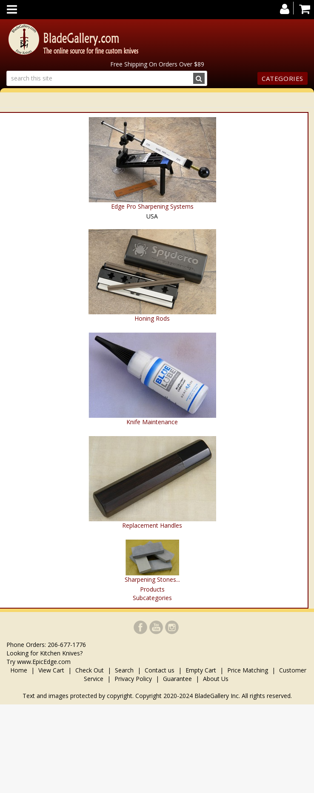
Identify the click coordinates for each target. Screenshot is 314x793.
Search (124, 670)
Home (19, 670)
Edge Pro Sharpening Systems (152, 206)
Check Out (89, 670)
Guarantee (177, 679)
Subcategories (152, 598)
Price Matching (247, 670)
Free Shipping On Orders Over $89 (157, 64)
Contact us (159, 670)
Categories (282, 78)
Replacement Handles (152, 525)
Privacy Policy (133, 679)
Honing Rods (152, 318)
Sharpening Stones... (152, 579)
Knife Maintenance (152, 422)
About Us (215, 679)
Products (152, 589)
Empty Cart (201, 670)
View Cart (51, 670)
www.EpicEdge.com (44, 662)
